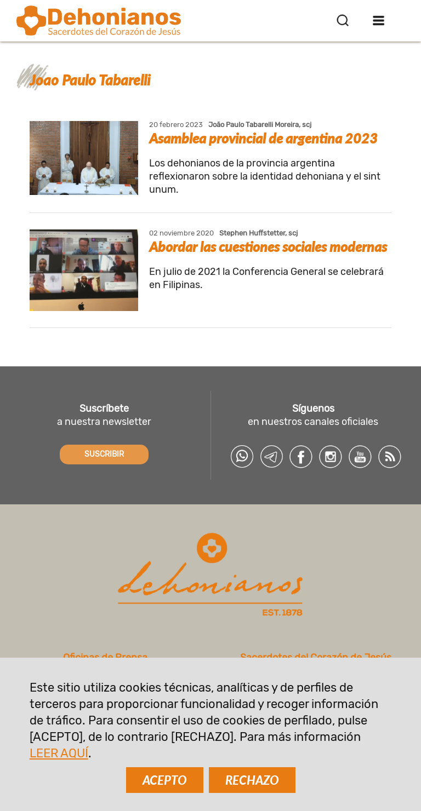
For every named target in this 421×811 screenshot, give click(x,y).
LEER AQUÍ (59, 753)
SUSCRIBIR (104, 454)
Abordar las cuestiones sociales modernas (268, 246)
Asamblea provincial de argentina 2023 (263, 138)
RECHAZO (252, 780)
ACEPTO (165, 780)
